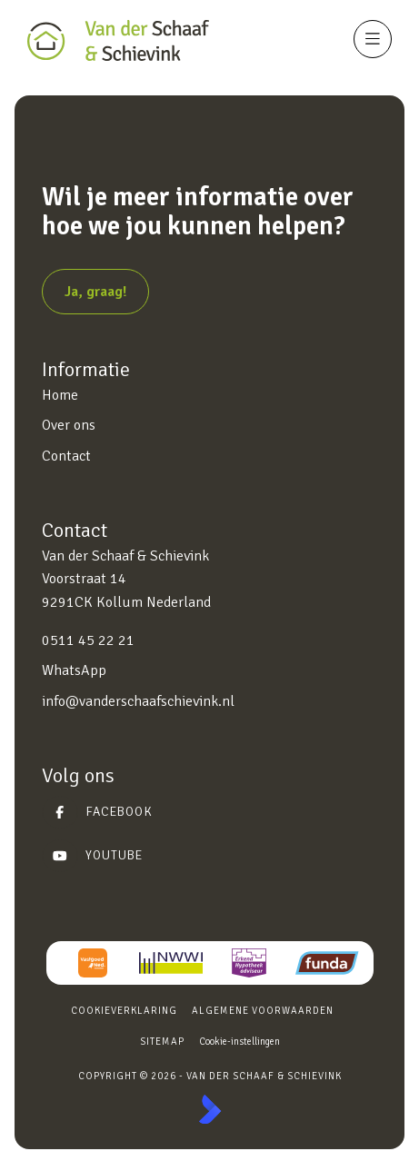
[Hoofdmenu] (373, 39)
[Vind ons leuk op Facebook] (204, 812)
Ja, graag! (95, 292)
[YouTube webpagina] (204, 855)
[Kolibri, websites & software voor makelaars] (209, 1109)
